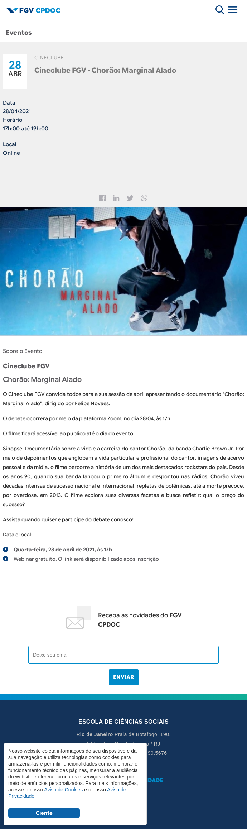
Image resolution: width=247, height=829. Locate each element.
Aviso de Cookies (63, 789)
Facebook (102, 198)
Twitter (130, 198)
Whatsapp (144, 198)
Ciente (44, 813)
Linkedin (116, 198)
